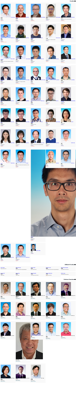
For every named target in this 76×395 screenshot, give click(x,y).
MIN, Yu (57, 100)
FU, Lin (72, 37)
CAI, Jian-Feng (13, 17)
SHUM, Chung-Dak (33, 273)
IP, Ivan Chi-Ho (73, 58)
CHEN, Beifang (43, 17)
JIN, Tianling (27, 79)
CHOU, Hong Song (18, 267)
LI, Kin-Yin (57, 79)
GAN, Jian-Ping (28, 58)
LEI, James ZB (3, 273)
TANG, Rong (12, 142)
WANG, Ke (27, 142)
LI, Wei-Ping (72, 79)
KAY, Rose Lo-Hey (48, 267)
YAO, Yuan (12, 257)
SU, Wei (72, 121)
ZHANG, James (63, 273)
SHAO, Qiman (18, 273)
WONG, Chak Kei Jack (49, 273)
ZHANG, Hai (27, 257)
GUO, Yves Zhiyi (33, 267)
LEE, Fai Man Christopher (64, 267)
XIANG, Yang (73, 142)
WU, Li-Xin (42, 142)
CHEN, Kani (72, 17)
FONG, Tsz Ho (58, 37)
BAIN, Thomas (3, 267)
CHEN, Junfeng (58, 17)
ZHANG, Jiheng (38, 250)
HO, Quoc (57, 58)
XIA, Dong (57, 142)
